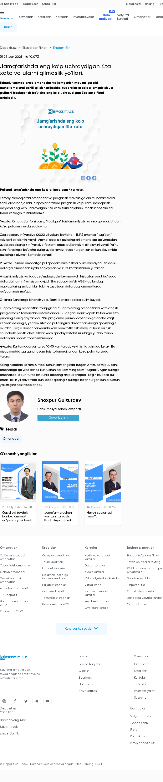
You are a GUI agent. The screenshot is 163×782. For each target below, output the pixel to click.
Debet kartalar (95, 565)
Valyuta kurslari (123, 17)
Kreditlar (44, 17)
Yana (159, 17)
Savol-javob (9, 726)
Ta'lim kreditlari (52, 562)
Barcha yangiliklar (13, 720)
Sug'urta (140, 697)
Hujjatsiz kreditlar (54, 585)
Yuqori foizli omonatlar (15, 565)
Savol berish (58, 417)
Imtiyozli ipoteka (53, 568)
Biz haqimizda (9, 4)
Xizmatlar (26, 17)
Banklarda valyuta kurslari (144, 597)
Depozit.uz (8, 48)
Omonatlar (142, 17)
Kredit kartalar (94, 572)
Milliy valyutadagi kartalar (102, 578)
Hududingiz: (133, 4)
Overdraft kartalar (97, 607)
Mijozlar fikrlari (136, 604)
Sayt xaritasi (88, 691)
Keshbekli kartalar (97, 601)
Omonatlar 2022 (11, 611)
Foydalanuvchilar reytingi (144, 562)
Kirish (8, 27)
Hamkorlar (86, 684)
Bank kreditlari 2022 (56, 604)
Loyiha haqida (89, 664)
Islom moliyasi (105, 17)
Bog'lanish (86, 677)
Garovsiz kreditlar (54, 591)
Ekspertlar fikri (136, 585)
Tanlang (148, 4)
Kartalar (62, 17)
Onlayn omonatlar (12, 572)
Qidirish (84, 671)
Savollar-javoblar (139, 578)
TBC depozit (8, 595)
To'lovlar (140, 684)
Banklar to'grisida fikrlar (143, 555)
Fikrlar (134, 729)
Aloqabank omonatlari (15, 588)
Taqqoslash (30, 4)
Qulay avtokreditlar (55, 555)
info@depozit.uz (142, 743)
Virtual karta (93, 585)
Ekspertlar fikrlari (34, 48)
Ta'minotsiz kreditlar (56, 597)
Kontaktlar (49, 4)
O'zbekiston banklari (141, 591)
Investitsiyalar (83, 17)
